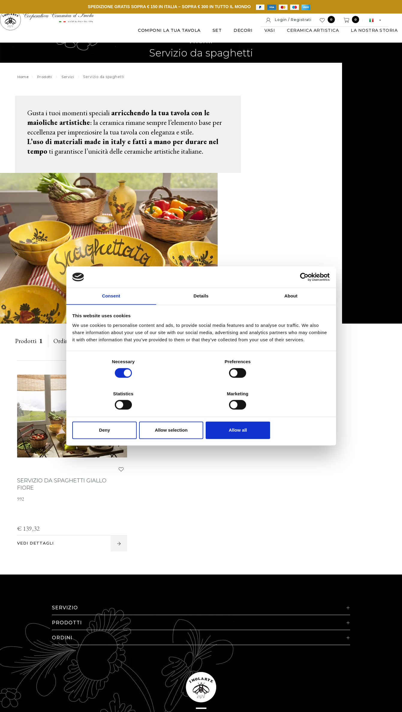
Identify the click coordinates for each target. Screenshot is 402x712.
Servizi (74, 82)
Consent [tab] (111, 312)
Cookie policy (208, 667)
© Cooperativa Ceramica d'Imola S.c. (67, 667)
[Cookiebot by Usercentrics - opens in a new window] (303, 293)
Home (26, 82)
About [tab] (291, 312)
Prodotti (49, 82)
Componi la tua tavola (59, 47)
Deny (115, 414)
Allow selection (201, 414)
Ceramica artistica (203, 47)
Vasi (160, 47)
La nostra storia (264, 47)
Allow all (287, 414)
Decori (133, 47)
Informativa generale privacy (341, 667)
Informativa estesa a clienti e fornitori (267, 667)
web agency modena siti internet (201, 686)
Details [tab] (201, 312)
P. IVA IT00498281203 (134, 667)
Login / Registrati (288, 20)
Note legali (176, 667)
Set (107, 47)
